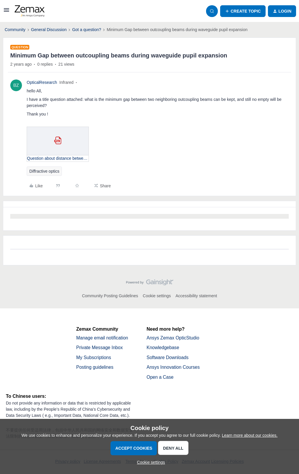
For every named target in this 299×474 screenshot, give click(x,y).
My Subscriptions (94, 357)
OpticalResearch (42, 82)
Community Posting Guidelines (110, 295)
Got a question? (86, 29)
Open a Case (160, 377)
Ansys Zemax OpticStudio (174, 337)
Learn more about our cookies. (250, 435)
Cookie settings (157, 295)
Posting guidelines (95, 367)
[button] (6, 12)
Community (15, 29)
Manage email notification (102, 337)
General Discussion (49, 29)
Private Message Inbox (100, 347)
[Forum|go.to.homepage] (30, 11)
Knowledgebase (163, 347)
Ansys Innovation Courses (174, 367)
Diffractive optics (44, 171)
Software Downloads (168, 357)
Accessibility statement (196, 295)
